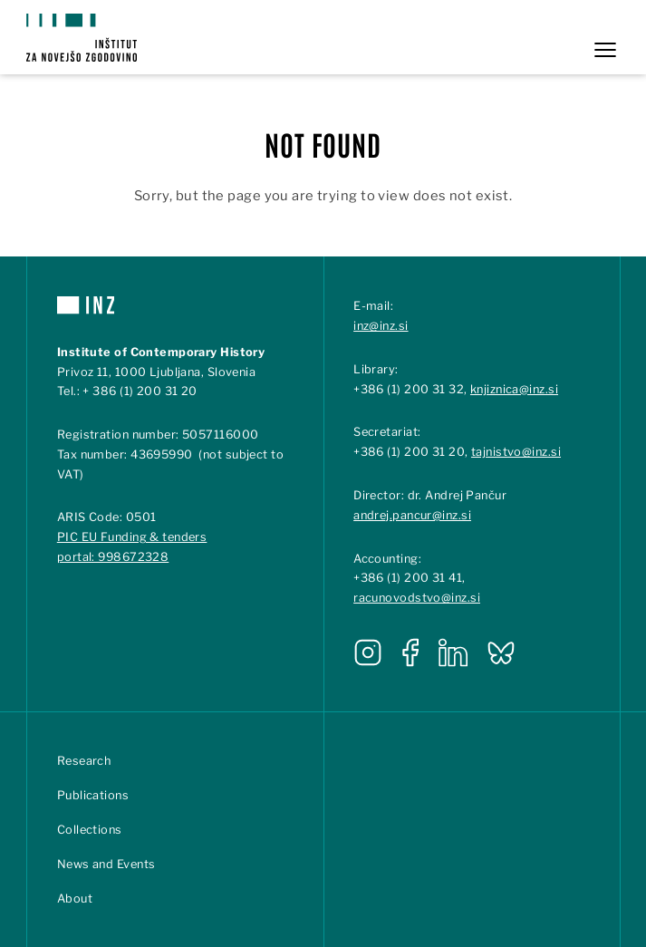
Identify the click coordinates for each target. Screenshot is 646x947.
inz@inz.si (380, 326)
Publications (93, 795)
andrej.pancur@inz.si (412, 515)
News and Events (106, 864)
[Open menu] (605, 50)
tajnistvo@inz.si (516, 452)
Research (84, 761)
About (74, 898)
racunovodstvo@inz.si (416, 597)
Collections (89, 829)
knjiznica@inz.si (514, 389)
